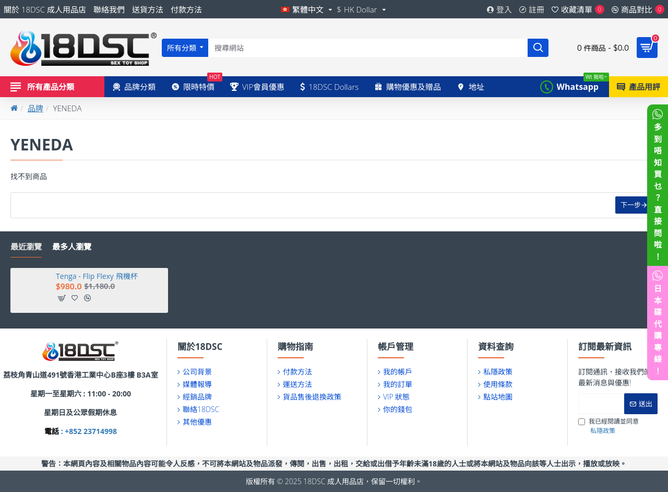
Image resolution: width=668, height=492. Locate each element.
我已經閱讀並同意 (608, 426)
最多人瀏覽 (71, 247)
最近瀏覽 (26, 247)
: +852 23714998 (88, 431)
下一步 (629, 206)
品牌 (35, 108)
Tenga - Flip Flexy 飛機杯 (96, 276)
